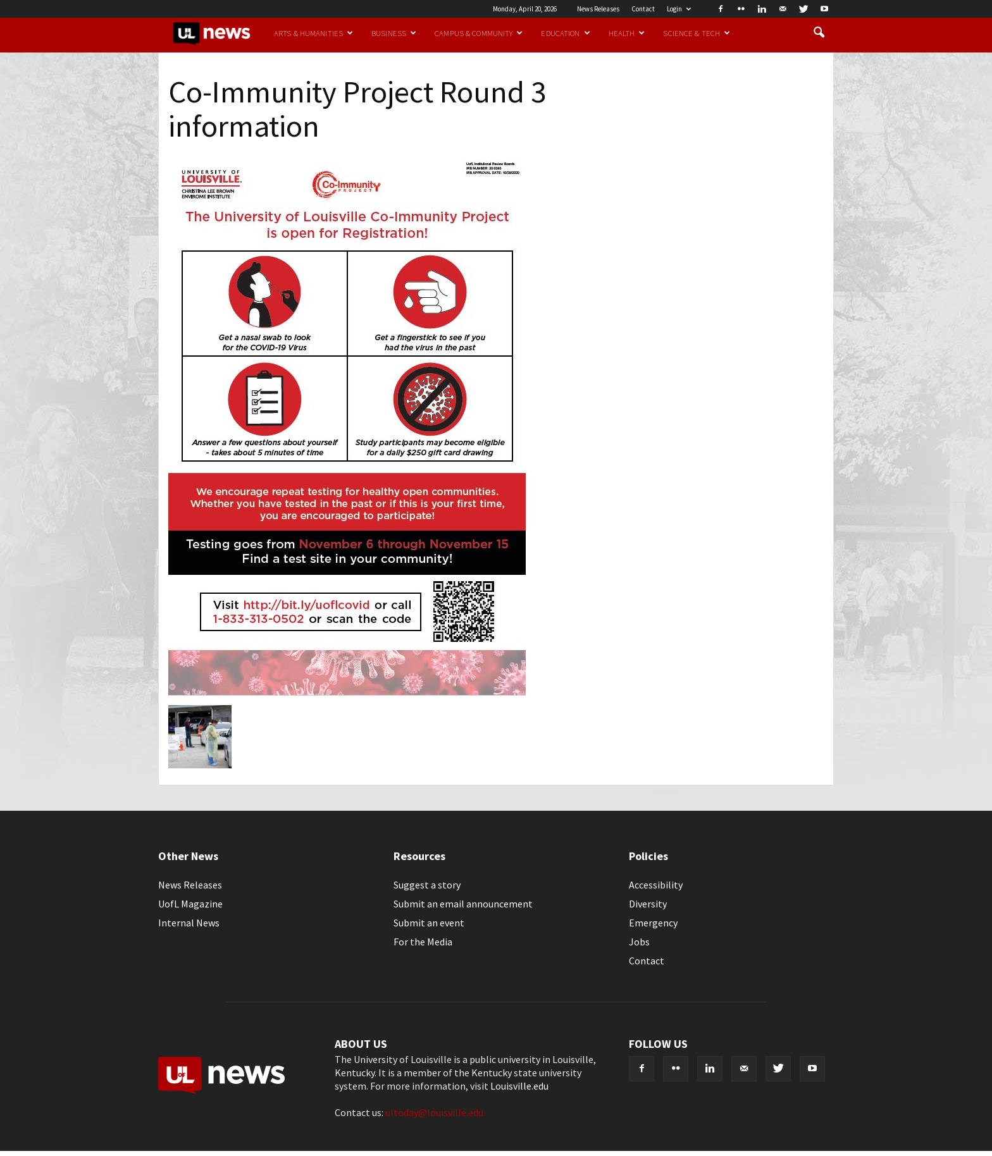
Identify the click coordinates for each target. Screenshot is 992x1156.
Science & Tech (696, 33)
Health (627, 33)
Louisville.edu (519, 1085)
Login (679, 8)
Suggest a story (427, 884)
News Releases (598, 8)
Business (393, 33)
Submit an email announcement (463, 903)
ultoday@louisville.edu (434, 1112)
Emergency (653, 922)
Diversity (648, 903)
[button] (818, 33)
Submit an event (429, 922)
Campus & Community (479, 33)
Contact (643, 8)
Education (565, 33)
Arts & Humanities (313, 33)
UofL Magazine (190, 903)
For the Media (423, 941)
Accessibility (656, 884)
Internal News (189, 922)
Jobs (639, 941)
